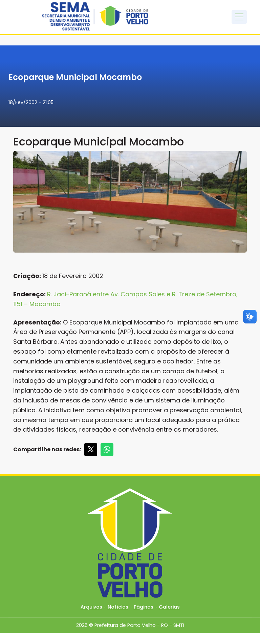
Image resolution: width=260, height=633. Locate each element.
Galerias (169, 607)
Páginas (143, 607)
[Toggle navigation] (239, 17)
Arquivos (91, 607)
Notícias (118, 607)
